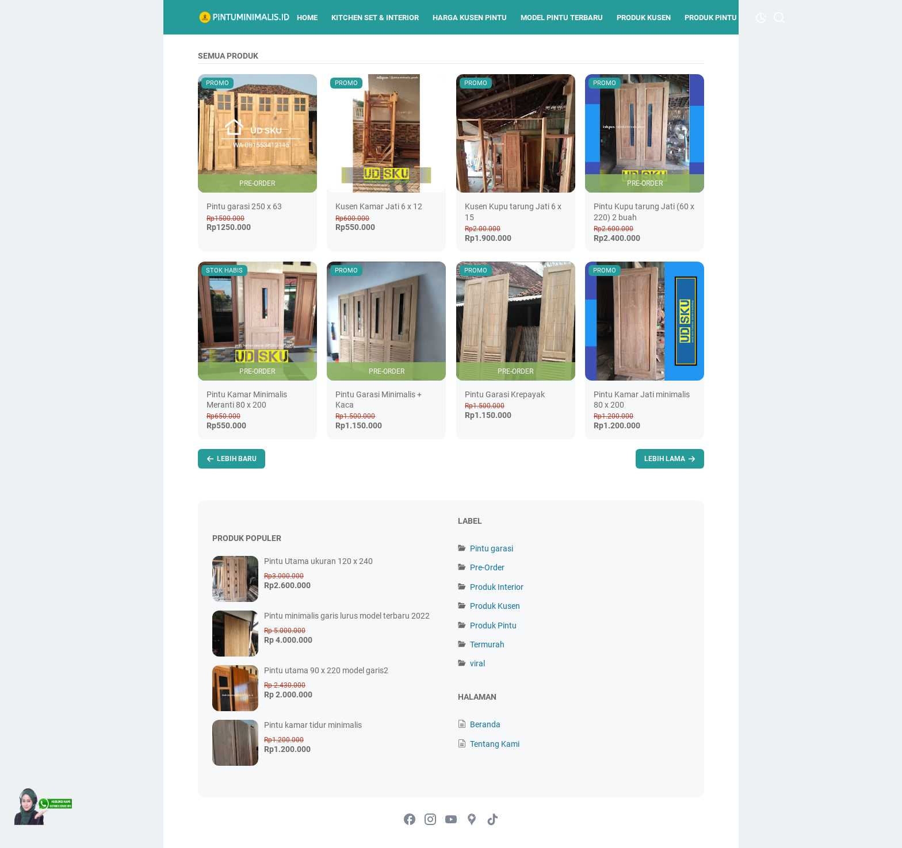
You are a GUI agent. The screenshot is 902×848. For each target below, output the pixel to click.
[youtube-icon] (451, 820)
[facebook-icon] (409, 820)
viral (477, 663)
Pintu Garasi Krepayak (505, 394)
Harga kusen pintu (470, 17)
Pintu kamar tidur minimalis (313, 725)
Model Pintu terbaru (562, 17)
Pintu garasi (491, 548)
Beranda (485, 724)
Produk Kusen (644, 17)
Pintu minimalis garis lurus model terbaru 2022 (347, 615)
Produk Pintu (711, 17)
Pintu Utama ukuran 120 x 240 (318, 561)
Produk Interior (496, 587)
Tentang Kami (494, 744)
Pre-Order (487, 567)
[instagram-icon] (430, 820)
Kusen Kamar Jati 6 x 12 (378, 206)
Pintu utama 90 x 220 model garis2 (326, 670)
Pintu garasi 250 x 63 (244, 206)
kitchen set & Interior (375, 17)
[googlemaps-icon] (471, 820)
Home (307, 17)
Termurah (487, 644)
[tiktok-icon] (492, 820)
